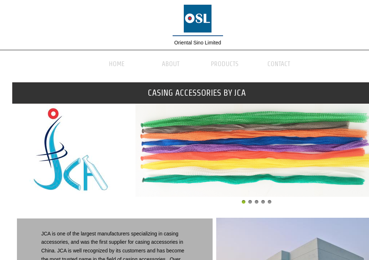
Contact (278, 63)
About (170, 63)
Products (225, 63)
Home (117, 63)
